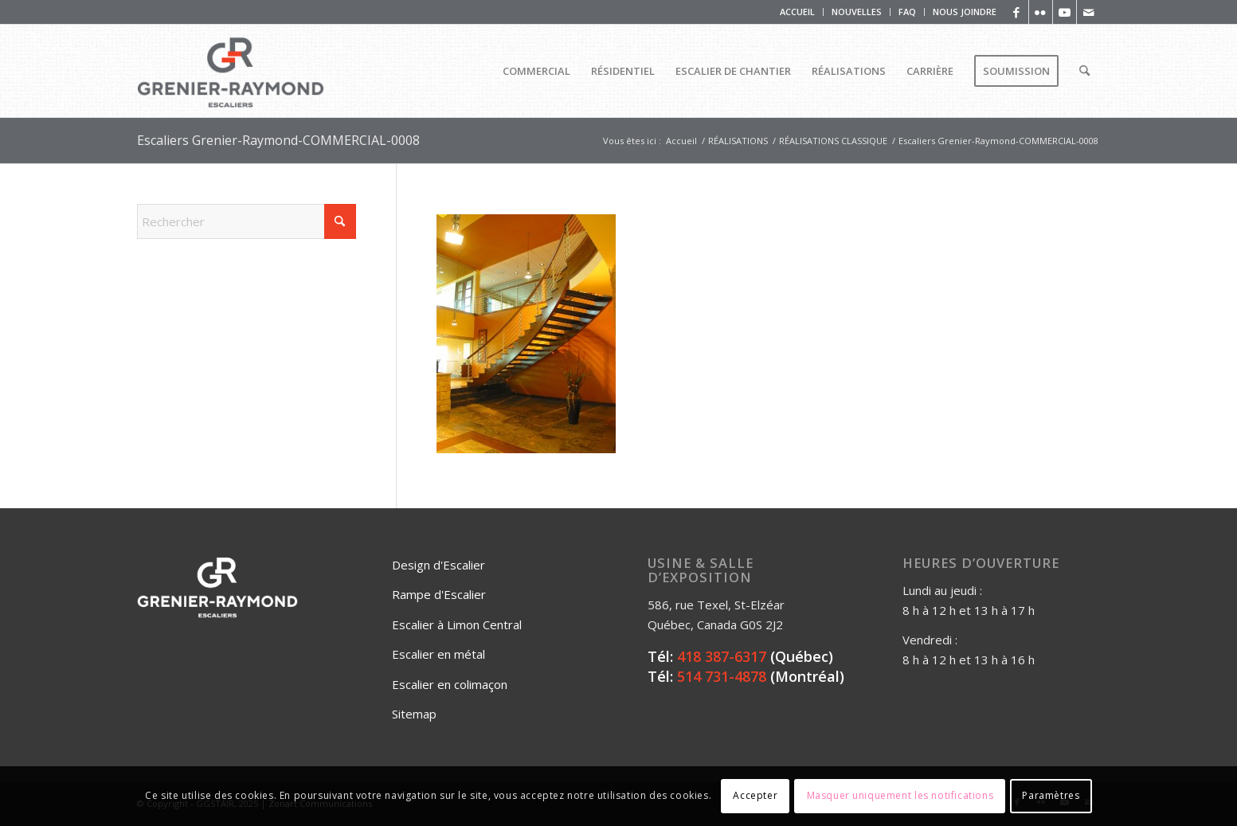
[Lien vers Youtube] (1064, 12)
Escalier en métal (438, 654)
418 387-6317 (721, 656)
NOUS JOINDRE (964, 12)
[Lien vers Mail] (1089, 12)
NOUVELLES (857, 12)
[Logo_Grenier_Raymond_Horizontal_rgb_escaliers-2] (231, 71)
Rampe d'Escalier (439, 594)
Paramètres (1050, 795)
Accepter (755, 795)
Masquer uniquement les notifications (900, 795)
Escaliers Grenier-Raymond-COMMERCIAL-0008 (278, 140)
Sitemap (414, 714)
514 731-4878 (721, 676)
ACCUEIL (797, 12)
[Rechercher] (1084, 71)
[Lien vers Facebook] (1016, 12)
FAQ (907, 12)
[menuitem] (798, 12)
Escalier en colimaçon (449, 684)
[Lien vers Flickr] (1040, 12)
